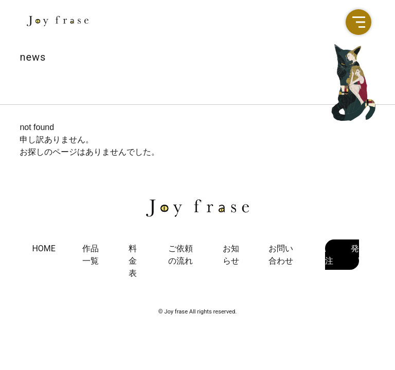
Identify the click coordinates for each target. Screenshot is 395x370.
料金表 (133, 261)
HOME (43, 248)
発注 (342, 255)
